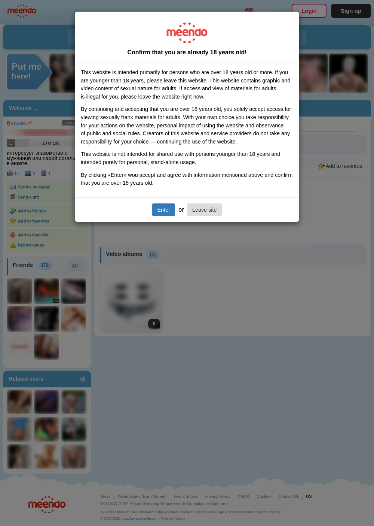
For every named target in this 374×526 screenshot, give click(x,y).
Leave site (204, 210)
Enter (163, 210)
